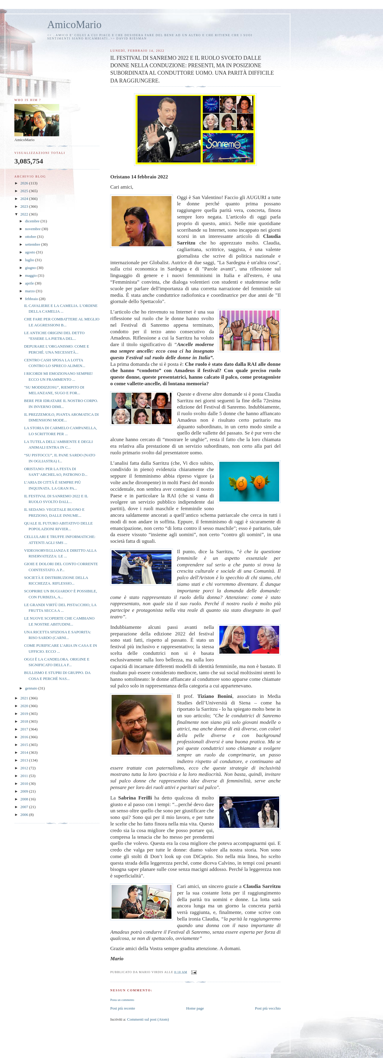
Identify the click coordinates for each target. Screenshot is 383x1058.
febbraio (32, 298)
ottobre (31, 236)
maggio (31, 275)
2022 (24, 214)
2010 (24, 783)
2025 (24, 191)
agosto (30, 252)
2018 (24, 721)
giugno (31, 267)
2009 (24, 791)
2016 (24, 737)
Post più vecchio (268, 1008)
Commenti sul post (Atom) (148, 1019)
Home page (195, 1008)
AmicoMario (74, 24)
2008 (24, 799)
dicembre (33, 221)
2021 (24, 698)
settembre (33, 244)
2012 (24, 768)
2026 (24, 183)
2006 (24, 814)
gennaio (31, 688)
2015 (24, 744)
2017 (24, 729)
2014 (24, 752)
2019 (24, 713)
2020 (24, 706)
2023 (24, 206)
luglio (30, 260)
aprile (30, 283)
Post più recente (122, 1008)
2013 (24, 760)
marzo (30, 291)
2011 (24, 775)
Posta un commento (122, 1000)
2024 (24, 198)
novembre (33, 229)
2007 (24, 807)
